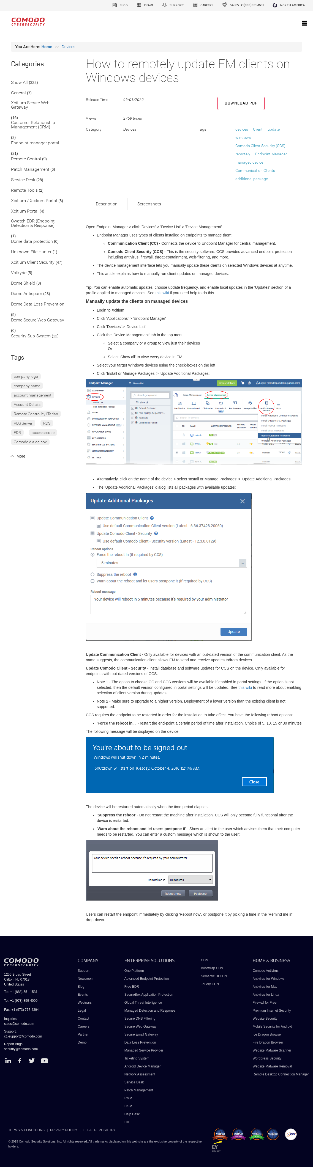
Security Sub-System (31, 336)
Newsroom (85, 979)
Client (258, 129)
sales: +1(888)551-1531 (247, 5)
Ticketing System (136, 1058)
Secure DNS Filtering (140, 1018)
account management (32, 395)
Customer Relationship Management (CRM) (33, 125)
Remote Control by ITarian (36, 414)
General (18, 93)
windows (243, 137)
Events (83, 995)
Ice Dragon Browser (267, 1034)
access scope (43, 432)
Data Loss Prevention (140, 1042)
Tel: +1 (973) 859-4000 (20, 1001)
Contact (83, 1018)
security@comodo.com (21, 1049)
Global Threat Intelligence (143, 1002)
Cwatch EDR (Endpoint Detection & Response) (33, 223)
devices (241, 129)
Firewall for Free (265, 1002)
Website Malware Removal (272, 1066)
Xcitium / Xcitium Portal (34, 201)
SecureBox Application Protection (148, 995)
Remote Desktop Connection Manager (281, 1074)
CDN (204, 960)
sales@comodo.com (19, 1024)
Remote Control (26, 159)
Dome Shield (23, 283)
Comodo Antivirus (266, 971)
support (177, 5)
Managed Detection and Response (149, 1010)
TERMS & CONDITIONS (26, 1130)
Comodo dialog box (30, 442)
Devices (68, 47)
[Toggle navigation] (304, 23)
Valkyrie (18, 273)
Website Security (265, 1018)
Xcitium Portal (25, 211)
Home (47, 47)
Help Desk (132, 1114)
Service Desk (23, 180)
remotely (242, 154)
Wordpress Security (267, 1058)
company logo (26, 376)
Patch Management (30, 169)
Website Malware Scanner (272, 1050)
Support (83, 971)
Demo (82, 1042)
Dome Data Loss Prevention (37, 304)
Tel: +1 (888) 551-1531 (20, 992)
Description (107, 204)
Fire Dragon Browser (268, 1042)
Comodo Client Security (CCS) (260, 146)
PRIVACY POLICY (63, 1130)
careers (206, 5)
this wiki (162, 293)
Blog (81, 987)
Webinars (84, 1002)
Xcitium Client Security (33, 262)
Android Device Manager (142, 1066)
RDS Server (23, 423)
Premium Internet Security (272, 1010)
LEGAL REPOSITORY (99, 1130)
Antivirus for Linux (266, 995)
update (274, 129)
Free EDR (131, 987)
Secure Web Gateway (140, 1026)
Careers (83, 1026)
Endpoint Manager (271, 154)
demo (148, 5)
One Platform (134, 971)
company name (27, 386)
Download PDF (241, 103)
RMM (128, 1098)
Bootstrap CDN (212, 968)
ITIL (127, 1122)
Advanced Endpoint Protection (146, 979)
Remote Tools (24, 190)
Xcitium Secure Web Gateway (30, 105)
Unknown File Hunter (31, 252)
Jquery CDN (210, 984)
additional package (251, 179)
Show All (19, 82)
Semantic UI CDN (214, 976)
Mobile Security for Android (272, 1026)
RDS (46, 423)
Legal (82, 1010)
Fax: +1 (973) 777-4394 (21, 1010)
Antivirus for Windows (268, 979)
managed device (249, 162)
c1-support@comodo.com (23, 1036)
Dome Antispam (26, 293)
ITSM (128, 1106)
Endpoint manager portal (35, 143)
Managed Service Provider (143, 1050)
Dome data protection (32, 241)
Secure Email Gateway (141, 1034)
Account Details (27, 404)
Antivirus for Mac (265, 987)
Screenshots (149, 204)
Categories (27, 64)
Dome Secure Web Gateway (37, 320)
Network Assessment (139, 1074)
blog (124, 5)
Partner (83, 1034)
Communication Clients (255, 170)
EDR (17, 432)
